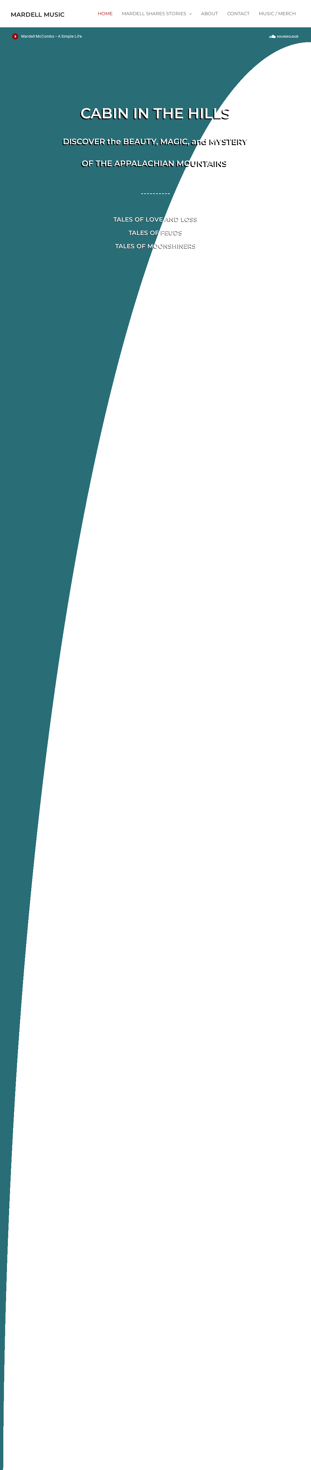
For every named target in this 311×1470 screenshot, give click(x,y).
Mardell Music (51, 9)
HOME (105, 24)
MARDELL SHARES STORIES (154, 24)
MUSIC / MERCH (277, 24)
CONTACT (238, 24)
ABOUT (209, 24)
